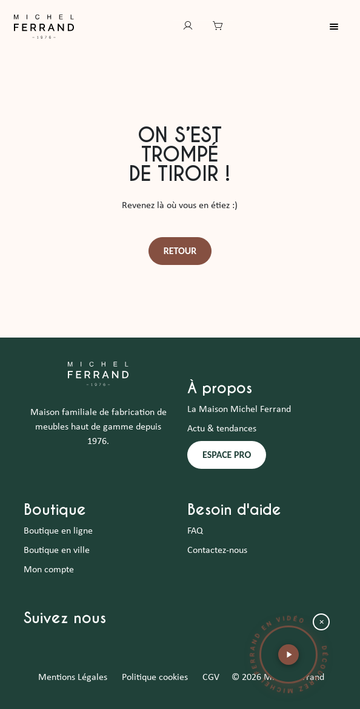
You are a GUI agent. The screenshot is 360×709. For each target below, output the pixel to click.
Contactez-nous (217, 550)
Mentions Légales (72, 677)
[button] (288, 655)
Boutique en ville (57, 550)
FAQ (195, 531)
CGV (210, 677)
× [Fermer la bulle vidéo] (321, 622)
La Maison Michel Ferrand (239, 409)
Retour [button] (180, 250)
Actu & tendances (221, 429)
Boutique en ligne (58, 531)
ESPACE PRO (226, 454)
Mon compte (49, 570)
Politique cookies (155, 677)
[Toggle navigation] (341, 27)
